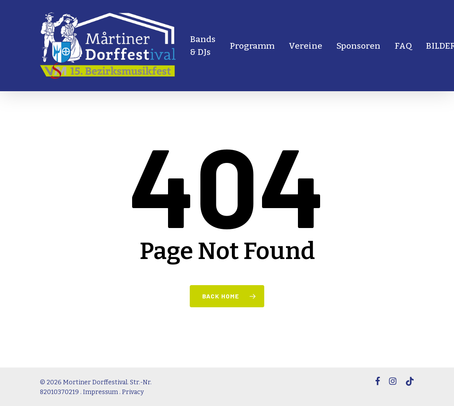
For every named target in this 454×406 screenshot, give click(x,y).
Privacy (133, 392)
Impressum (100, 392)
